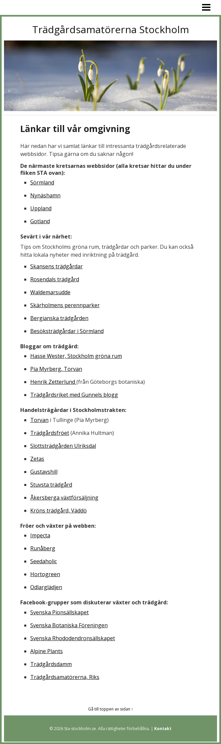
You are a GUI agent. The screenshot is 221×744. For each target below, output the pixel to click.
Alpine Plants (46, 651)
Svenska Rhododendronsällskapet (72, 638)
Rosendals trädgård (54, 279)
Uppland (41, 208)
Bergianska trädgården (59, 318)
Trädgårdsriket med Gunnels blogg (74, 394)
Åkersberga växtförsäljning (64, 497)
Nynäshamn (45, 195)
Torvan (39, 420)
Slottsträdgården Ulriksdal (63, 445)
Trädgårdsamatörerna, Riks (64, 677)
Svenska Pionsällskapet (59, 612)
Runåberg (42, 548)
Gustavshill (43, 471)
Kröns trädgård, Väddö (58, 510)
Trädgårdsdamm (51, 664)
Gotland (40, 221)
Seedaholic (43, 561)
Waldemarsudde (50, 292)
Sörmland (42, 182)
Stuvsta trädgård (51, 484)
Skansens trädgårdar (56, 266)
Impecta (40, 535)
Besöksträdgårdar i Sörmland (67, 331)
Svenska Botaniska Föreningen (69, 625)
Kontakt (162, 728)
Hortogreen (45, 574)
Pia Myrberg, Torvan (56, 368)
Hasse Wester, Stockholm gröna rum (76, 356)
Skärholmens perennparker (65, 305)
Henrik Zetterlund (53, 381)
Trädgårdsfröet (49, 433)
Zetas (37, 458)
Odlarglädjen (46, 587)
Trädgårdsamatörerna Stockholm (110, 29)
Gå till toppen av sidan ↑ (110, 709)
